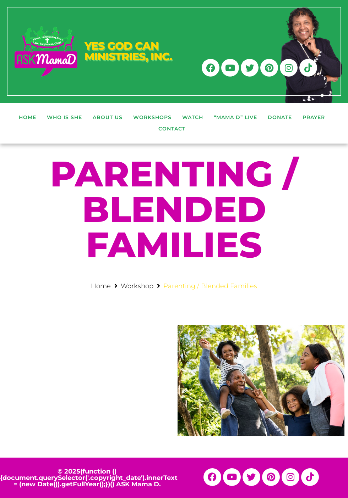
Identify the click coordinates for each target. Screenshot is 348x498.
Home (101, 286)
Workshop (137, 286)
